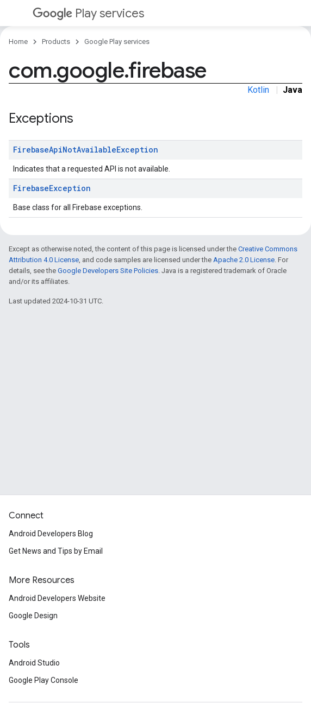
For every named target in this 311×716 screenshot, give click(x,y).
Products (56, 41)
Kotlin (258, 90)
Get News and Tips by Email (56, 551)
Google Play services (117, 41)
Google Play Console (43, 680)
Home (18, 41)
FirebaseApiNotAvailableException (85, 149)
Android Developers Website (57, 598)
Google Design (33, 615)
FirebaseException (52, 188)
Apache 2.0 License (244, 260)
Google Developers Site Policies (108, 271)
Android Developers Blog (51, 533)
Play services (88, 13)
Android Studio (34, 662)
